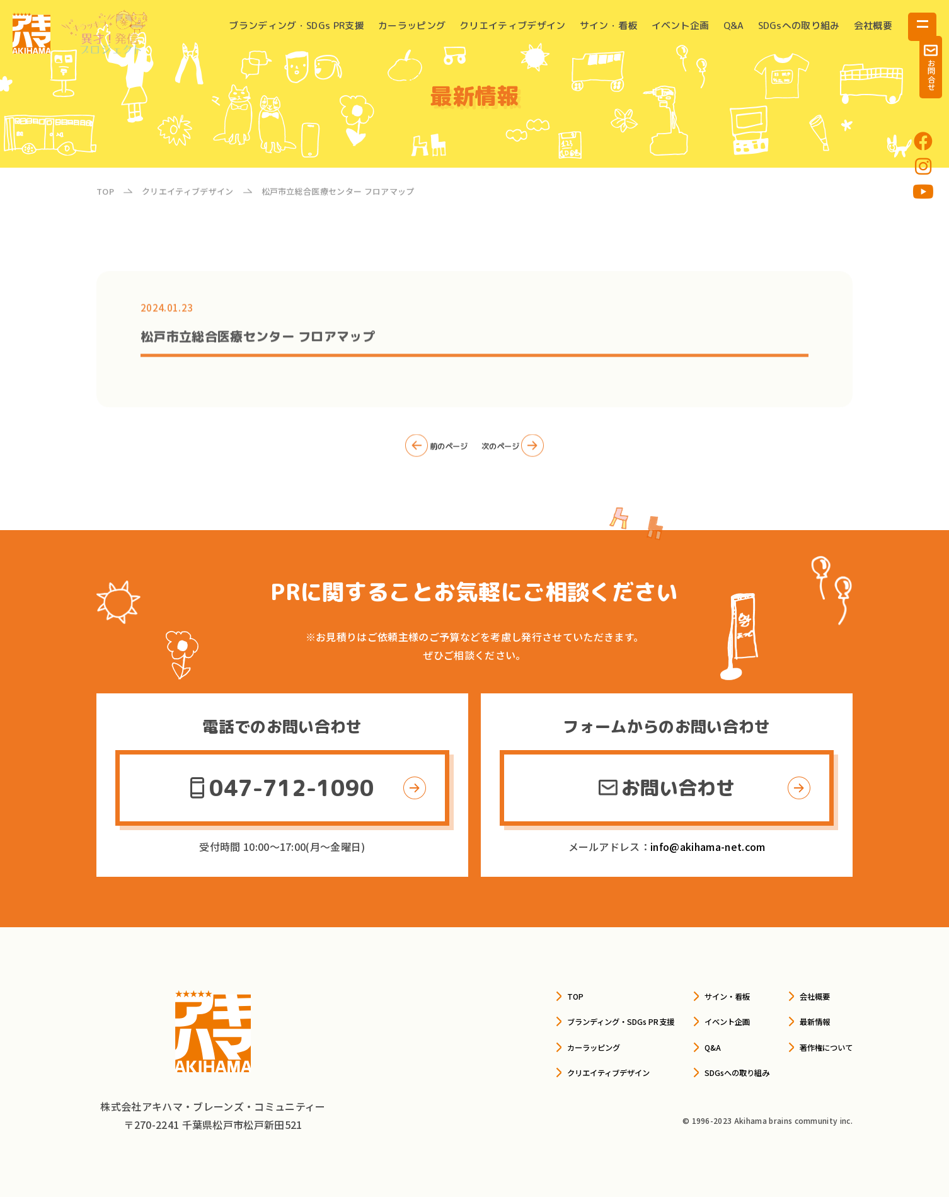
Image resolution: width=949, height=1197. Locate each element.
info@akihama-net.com (707, 846)
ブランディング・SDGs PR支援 (296, 25)
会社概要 (873, 25)
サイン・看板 (609, 25)
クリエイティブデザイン (512, 25)
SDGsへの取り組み (799, 25)
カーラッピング (412, 25)
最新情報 (801, 1020)
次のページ (524, 452)
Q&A (733, 25)
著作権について (817, 1045)
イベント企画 (681, 25)
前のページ (425, 452)
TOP (496, 995)
